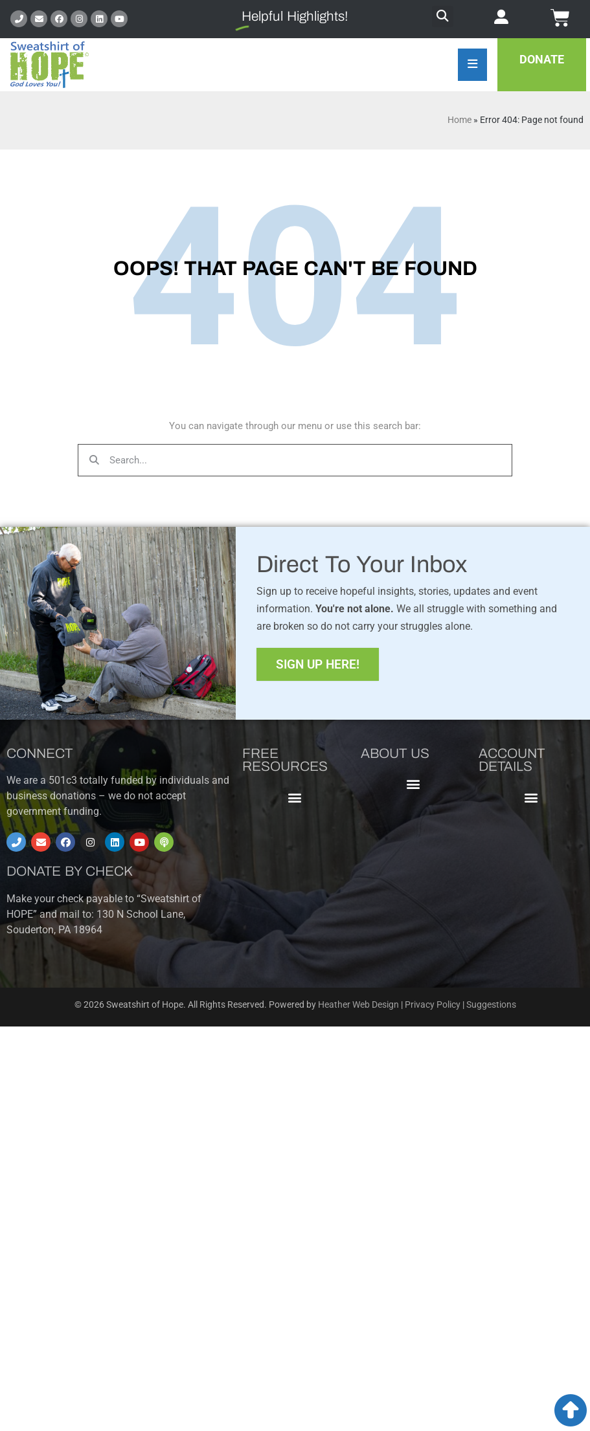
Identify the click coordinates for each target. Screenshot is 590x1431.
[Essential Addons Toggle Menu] (472, 65)
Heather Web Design (358, 1004)
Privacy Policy (432, 1004)
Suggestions (491, 1004)
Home (459, 120)
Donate (541, 59)
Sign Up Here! (317, 664)
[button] (442, 16)
